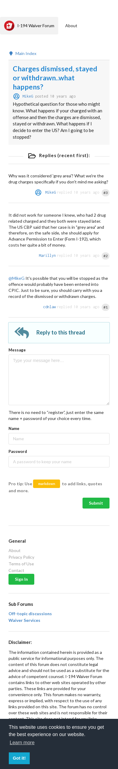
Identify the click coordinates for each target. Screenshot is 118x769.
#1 (105, 307)
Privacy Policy (21, 557)
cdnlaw (49, 307)
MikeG (27, 96)
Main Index (22, 53)
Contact (16, 570)
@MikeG (16, 278)
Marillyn (47, 255)
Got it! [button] (19, 758)
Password (17, 451)
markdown (46, 484)
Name (13, 428)
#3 (105, 192)
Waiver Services (24, 620)
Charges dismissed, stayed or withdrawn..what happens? (55, 77)
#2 (105, 256)
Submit (96, 503)
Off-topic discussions (30, 613)
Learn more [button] (22, 742)
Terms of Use (21, 563)
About (71, 25)
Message (17, 349)
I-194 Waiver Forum (29, 25)
